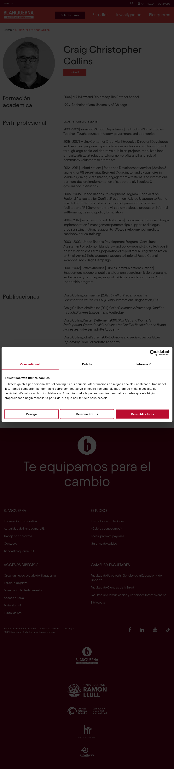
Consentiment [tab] (30, 364)
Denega (31, 414)
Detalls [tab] (87, 364)
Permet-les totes (142, 414)
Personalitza (87, 414)
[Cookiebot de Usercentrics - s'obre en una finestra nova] (153, 353)
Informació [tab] (144, 364)
